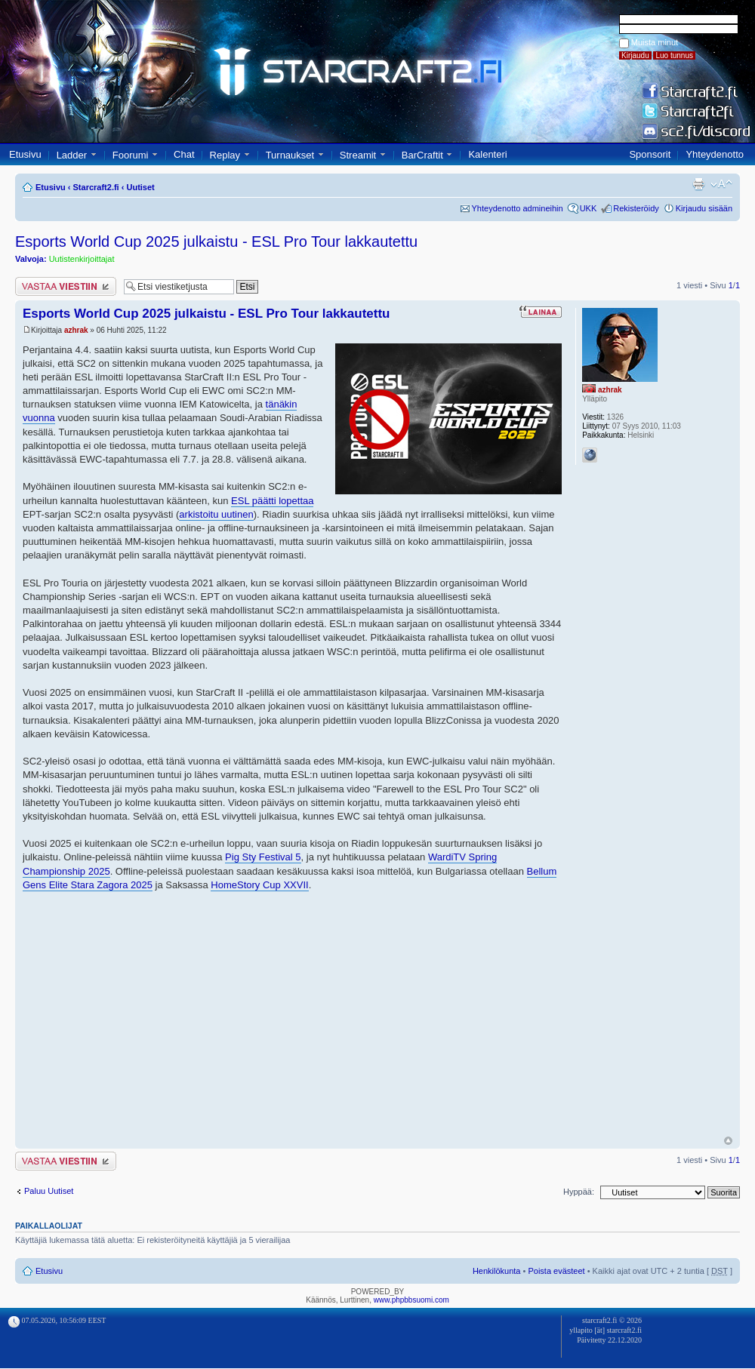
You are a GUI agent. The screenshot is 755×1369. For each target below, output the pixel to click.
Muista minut (654, 42)
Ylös (728, 1141)
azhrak (76, 330)
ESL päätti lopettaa (272, 500)
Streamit (358, 155)
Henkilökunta (497, 1270)
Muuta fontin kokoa (721, 184)
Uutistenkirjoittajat (82, 258)
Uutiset (140, 187)
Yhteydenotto (715, 154)
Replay (225, 155)
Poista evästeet (556, 1270)
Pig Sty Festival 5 (262, 857)
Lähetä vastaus (65, 286)
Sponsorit (649, 154)
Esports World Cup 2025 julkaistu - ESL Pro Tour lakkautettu (216, 241)
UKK (588, 208)
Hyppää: (578, 1191)
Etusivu (25, 154)
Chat (184, 154)
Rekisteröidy (636, 208)
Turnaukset (290, 155)
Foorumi (130, 155)
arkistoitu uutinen (216, 514)
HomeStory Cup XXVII (259, 885)
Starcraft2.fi (96, 187)
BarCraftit (422, 155)
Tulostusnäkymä (698, 184)
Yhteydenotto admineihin (517, 208)
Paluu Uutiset (48, 1190)
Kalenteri (487, 154)
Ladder (72, 155)
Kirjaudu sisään (704, 208)
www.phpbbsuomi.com (411, 1300)
